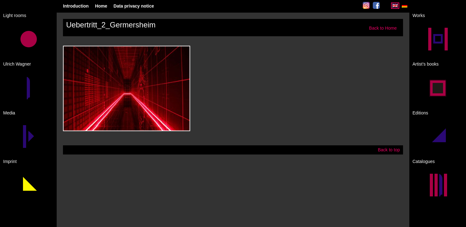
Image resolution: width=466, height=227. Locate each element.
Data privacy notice (134, 6)
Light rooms (14, 15)
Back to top (389, 149)
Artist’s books (425, 64)
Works (418, 15)
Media (9, 112)
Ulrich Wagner (17, 64)
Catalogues (423, 161)
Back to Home (383, 28)
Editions (420, 112)
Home (101, 6)
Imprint (10, 161)
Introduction (76, 6)
